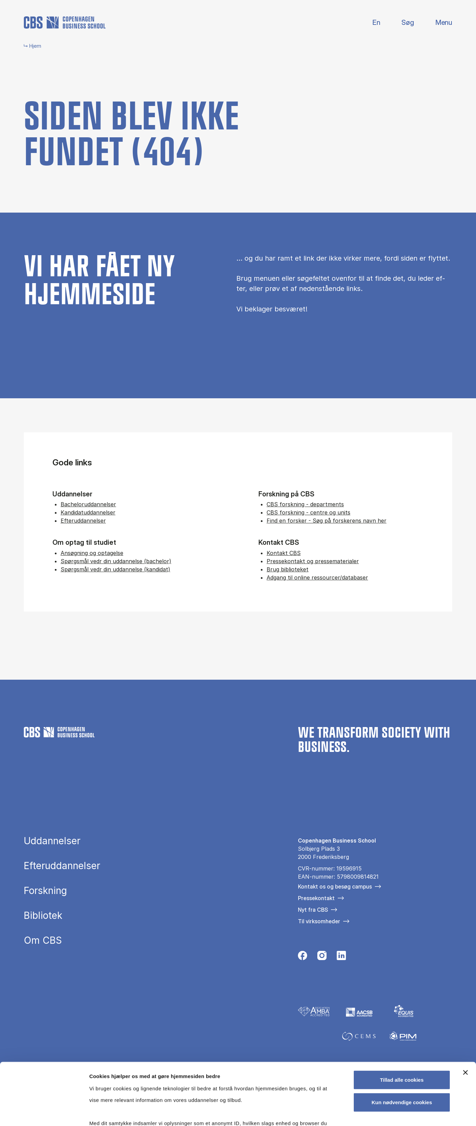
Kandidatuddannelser (88, 512)
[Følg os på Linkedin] (341, 957)
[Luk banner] (465, 1014)
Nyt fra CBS (313, 909)
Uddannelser (52, 841)
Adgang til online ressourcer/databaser (317, 577)
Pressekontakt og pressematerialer (313, 561)
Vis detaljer (354, 1112)
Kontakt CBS (284, 553)
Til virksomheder (319, 921)
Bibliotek (43, 916)
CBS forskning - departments (305, 504)
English (371, 22)
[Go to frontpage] (65, 22)
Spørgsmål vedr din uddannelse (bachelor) (116, 561)
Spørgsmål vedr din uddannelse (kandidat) (115, 569)
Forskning (45, 891)
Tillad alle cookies (402, 1022)
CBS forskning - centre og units (308, 512)
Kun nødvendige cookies (401, 1044)
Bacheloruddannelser (88, 504)
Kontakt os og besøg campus (335, 886)
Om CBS (43, 940)
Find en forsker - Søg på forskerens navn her (326, 520)
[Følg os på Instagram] (322, 957)
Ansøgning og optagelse (92, 553)
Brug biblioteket (287, 569)
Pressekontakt (316, 898)
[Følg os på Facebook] (302, 957)
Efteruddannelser (83, 520)
